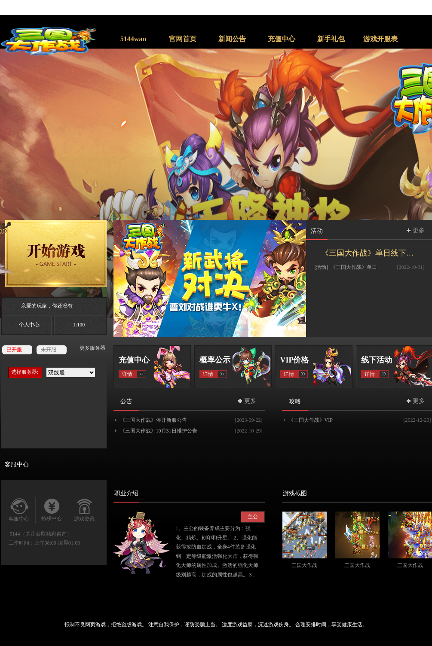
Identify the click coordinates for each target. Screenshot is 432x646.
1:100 (79, 325)
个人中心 (29, 325)
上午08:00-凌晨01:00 (57, 543)
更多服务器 (92, 348)
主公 (253, 517)
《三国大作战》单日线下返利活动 (373, 253)
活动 (317, 231)
